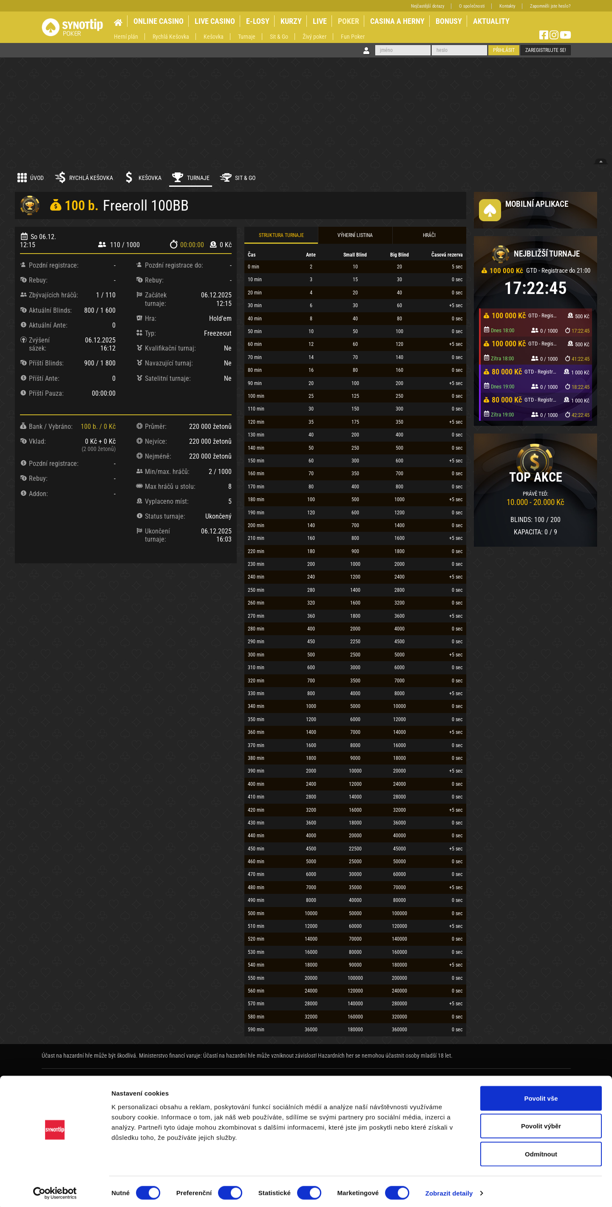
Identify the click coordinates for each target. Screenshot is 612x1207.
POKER (348, 21)
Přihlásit (504, 50)
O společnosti (472, 6)
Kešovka (214, 36)
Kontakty (507, 6)
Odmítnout (541, 1151)
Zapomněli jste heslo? (550, 6)
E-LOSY (257, 21)
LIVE (320, 21)
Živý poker (314, 36)
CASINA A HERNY (397, 21)
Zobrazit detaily (449, 1190)
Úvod (30, 177)
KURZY (291, 21)
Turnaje (246, 36)
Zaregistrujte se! (545, 50)
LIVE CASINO (215, 21)
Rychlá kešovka (83, 177)
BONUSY (449, 21)
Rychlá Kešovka (171, 36)
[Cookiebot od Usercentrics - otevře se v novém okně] (55, 1190)
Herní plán (126, 36)
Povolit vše (541, 1095)
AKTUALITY (491, 21)
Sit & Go (279, 36)
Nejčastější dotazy (428, 6)
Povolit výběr (541, 1123)
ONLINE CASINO (158, 21)
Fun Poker (353, 36)
